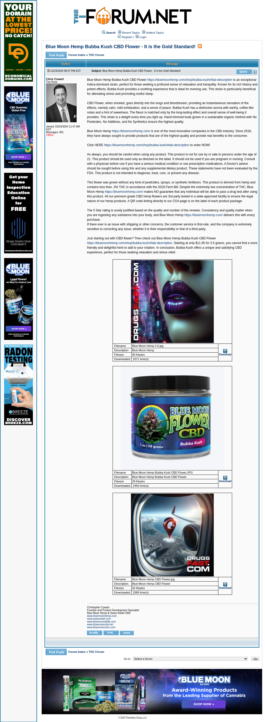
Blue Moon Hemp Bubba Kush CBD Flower (116, 80)
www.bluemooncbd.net (100, 624)
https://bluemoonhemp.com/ (131, 131)
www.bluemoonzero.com (101, 627)
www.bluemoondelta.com (101, 621)
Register (125, 37)
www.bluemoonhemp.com (102, 615)
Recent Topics (131, 32)
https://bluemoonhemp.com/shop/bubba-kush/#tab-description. (130, 243)
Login (141, 37)
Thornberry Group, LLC (136, 717)
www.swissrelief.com (99, 618)
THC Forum (96, 54)
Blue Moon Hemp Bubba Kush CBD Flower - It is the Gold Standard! (120, 46)
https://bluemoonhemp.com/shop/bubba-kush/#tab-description (189, 80)
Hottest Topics (155, 32)
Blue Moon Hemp (99, 131)
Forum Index (77, 54)
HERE (99, 145)
